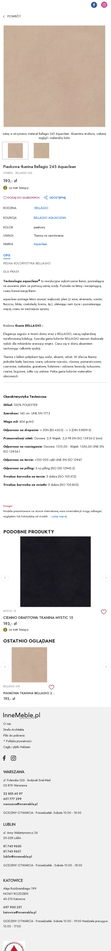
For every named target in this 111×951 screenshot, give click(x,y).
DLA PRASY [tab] (11, 271)
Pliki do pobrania (14, 735)
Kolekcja (10, 218)
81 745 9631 (12, 851)
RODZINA (9, 208)
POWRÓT (12, 16)
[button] (5, 578)
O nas (7, 724)
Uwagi (8, 235)
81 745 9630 (12, 846)
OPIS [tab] (6, 255)
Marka (8, 244)
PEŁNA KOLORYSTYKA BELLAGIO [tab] (26, 263)
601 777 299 (12, 799)
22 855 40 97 (13, 793)
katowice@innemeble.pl (19, 912)
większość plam (57, 299)
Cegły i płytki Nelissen (16, 747)
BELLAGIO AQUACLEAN (50, 218)
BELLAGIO (41, 208)
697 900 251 (12, 907)
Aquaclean (40, 244)
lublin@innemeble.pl (17, 856)
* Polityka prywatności (17, 741)
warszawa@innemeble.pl (20, 804)
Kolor (8, 227)
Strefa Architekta (13, 729)
